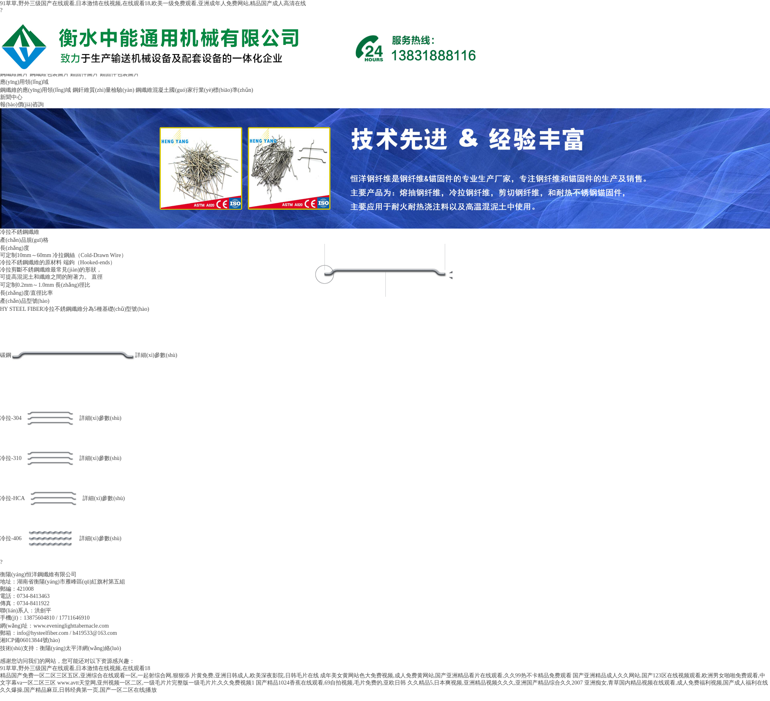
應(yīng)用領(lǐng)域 (24, 82)
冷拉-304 (11, 418)
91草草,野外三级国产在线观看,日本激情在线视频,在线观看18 (75, 668)
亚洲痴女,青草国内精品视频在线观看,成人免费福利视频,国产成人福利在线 (676, 683)
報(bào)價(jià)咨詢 (22, 104)
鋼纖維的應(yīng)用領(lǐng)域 (35, 90)
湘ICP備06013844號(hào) (30, 640)
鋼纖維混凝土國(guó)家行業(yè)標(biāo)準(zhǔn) (194, 90)
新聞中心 (11, 97)
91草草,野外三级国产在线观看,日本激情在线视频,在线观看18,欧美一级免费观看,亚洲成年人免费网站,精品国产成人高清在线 (153, 3)
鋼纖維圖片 (14, 74)
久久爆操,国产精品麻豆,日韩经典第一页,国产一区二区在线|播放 (78, 690)
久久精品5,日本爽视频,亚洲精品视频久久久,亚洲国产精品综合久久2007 (495, 683)
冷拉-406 (11, 538)
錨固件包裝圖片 (119, 74)
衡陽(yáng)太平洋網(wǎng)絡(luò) (80, 648)
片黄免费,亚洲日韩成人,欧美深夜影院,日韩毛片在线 (255, 676)
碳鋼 (5, 355)
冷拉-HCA (12, 498)
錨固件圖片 (84, 74)
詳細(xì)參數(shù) (156, 355)
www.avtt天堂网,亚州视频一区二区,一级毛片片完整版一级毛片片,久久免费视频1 (155, 683)
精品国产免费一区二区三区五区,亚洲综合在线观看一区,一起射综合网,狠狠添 (95, 676)
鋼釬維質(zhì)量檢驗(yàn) (103, 90)
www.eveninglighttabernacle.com (71, 626)
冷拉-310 (11, 458)
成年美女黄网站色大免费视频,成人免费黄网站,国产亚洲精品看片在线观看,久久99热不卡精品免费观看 (445, 676)
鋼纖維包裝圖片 (49, 74)
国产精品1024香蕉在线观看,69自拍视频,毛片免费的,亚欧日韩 (331, 683)
